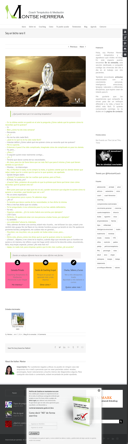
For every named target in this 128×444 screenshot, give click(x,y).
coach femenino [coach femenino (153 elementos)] (109, 195)
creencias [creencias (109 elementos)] (117, 208)
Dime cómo (44, 284)
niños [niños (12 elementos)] (98, 242)
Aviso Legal (32, 400)
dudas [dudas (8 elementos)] (98, 217)
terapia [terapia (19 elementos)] (109, 259)
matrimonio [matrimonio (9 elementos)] (100, 234)
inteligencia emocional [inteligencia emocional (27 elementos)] (104, 229)
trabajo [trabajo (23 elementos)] (117, 259)
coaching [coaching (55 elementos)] (99, 200)
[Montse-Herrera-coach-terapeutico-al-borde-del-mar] (45, 81)
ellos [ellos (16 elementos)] (114, 217)
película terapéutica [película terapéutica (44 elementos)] (110, 246)
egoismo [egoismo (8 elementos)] (107, 217)
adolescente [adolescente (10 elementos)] (100, 187)
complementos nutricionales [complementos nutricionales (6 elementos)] (106, 204)
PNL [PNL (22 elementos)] (97, 251)
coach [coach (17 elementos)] (98, 195)
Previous (73, 46)
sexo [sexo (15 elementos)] (105, 255)
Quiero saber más (72, 287)
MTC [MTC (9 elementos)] (113, 238)
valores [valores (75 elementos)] (116, 268)
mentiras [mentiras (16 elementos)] (111, 234)
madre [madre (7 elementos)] (117, 229)
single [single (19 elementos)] (112, 255)
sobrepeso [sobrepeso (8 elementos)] (100, 259)
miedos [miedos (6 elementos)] (106, 238)
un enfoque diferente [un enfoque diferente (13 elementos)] (103, 268)
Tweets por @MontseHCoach (107, 173)
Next (81, 46)
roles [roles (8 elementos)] (114, 251)
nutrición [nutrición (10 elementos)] (106, 242)
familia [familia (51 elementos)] (113, 221)
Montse (9, 334)
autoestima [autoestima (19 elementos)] (108, 191)
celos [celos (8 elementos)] (117, 191)
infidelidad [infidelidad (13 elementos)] (106, 225)
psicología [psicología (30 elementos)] (106, 251)
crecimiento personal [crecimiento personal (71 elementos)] (103, 208)
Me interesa (16, 284)
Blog (24, 334)
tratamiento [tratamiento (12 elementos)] (100, 263)
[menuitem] (24, 27)
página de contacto (113, 111)
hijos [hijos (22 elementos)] (98, 225)
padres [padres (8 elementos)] (115, 242)
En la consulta (31, 334)
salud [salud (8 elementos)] (98, 255)
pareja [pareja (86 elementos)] (98, 246)
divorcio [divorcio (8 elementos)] (115, 212)
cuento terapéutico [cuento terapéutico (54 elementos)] (102, 212)
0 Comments (41, 334)
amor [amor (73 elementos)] (118, 187)
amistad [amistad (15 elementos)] (110, 187)
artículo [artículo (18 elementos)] (99, 191)
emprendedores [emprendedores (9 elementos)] (101, 221)
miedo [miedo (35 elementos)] (98, 238)
